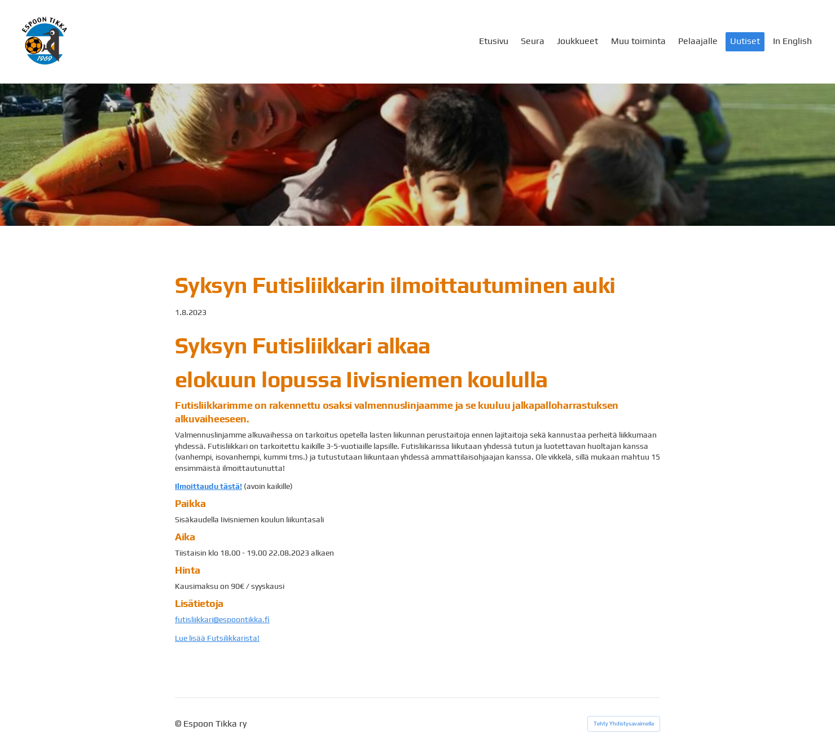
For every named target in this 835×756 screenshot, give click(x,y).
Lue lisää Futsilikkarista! (217, 638)
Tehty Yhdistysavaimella (624, 723)
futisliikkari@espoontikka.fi (222, 619)
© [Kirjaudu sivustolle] (179, 723)
